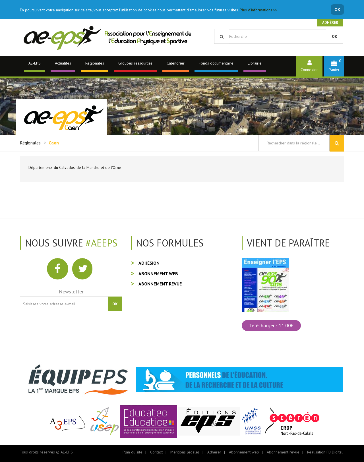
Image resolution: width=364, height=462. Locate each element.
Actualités (63, 63)
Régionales (94, 63)
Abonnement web (158, 273)
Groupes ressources (135, 63)
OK (337, 9)
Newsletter (71, 291)
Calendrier (176, 63)
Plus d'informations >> (258, 10)
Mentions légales (185, 452)
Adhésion (149, 263)
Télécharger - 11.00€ (271, 325)
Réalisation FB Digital (325, 452)
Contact (156, 452)
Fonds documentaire (216, 63)
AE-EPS (34, 63)
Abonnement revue (160, 284)
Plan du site (132, 452)
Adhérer (330, 22)
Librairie (255, 63)
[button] (334, 66)
